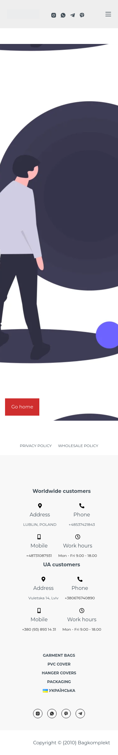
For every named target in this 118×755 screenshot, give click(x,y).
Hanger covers (59, 673)
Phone (81, 515)
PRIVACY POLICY (36, 445)
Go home (22, 407)
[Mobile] (39, 536)
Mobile (39, 546)
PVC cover (59, 664)
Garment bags (59, 655)
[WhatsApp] (63, 15)
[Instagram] (53, 15)
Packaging (59, 681)
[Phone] (81, 505)
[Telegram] (72, 15)
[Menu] (108, 14)
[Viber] (82, 15)
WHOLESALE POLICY (78, 445)
